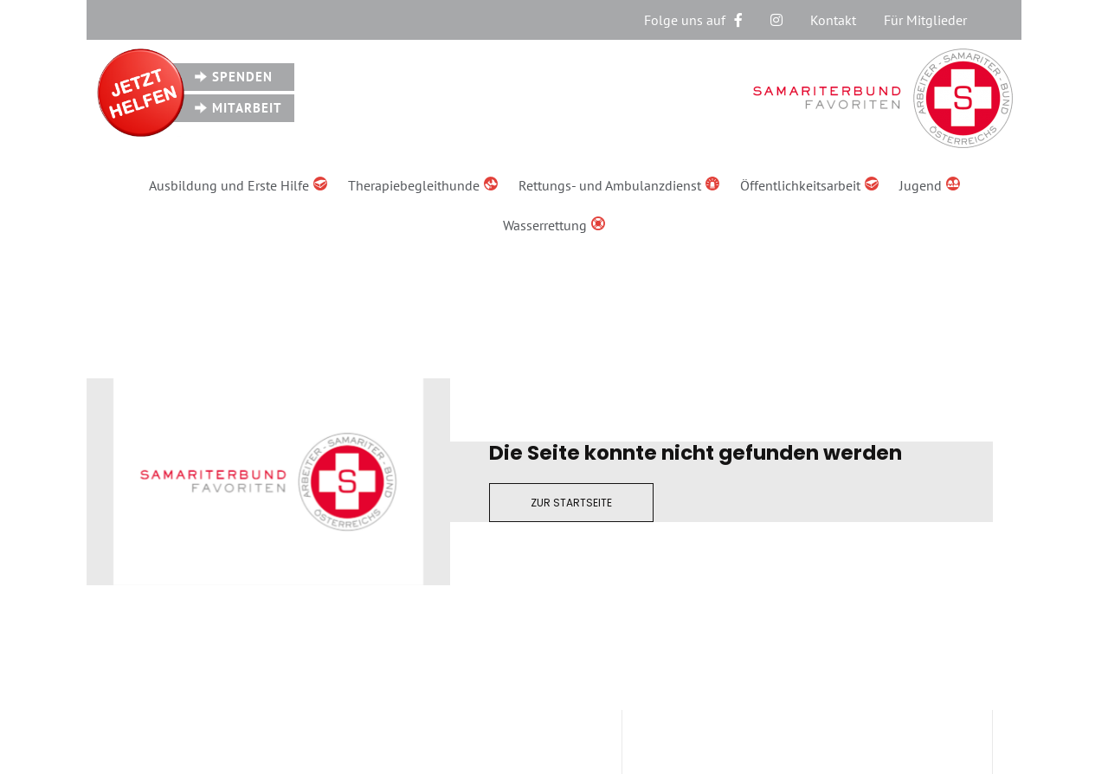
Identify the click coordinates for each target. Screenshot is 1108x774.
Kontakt (833, 20)
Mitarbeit (247, 108)
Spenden (242, 76)
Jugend (929, 185)
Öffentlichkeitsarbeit (809, 185)
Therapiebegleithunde (423, 185)
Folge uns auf (693, 20)
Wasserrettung (554, 225)
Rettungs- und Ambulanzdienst (619, 185)
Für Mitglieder (925, 20)
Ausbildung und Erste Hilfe (238, 185)
